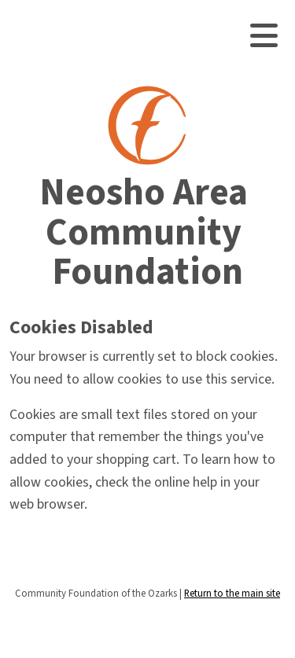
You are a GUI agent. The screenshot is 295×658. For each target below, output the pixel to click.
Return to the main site (232, 593)
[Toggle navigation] (264, 35)
